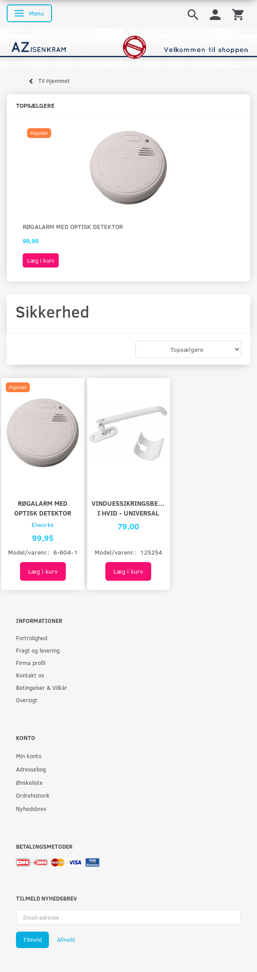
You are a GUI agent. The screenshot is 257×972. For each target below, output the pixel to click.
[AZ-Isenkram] (128, 46)
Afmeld (66, 940)
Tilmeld (32, 940)
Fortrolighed (31, 637)
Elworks (43, 524)
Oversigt (26, 700)
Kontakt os (30, 675)
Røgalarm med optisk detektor (73, 226)
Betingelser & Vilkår (41, 687)
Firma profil (30, 662)
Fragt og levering (38, 650)
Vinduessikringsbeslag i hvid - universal (129, 507)
